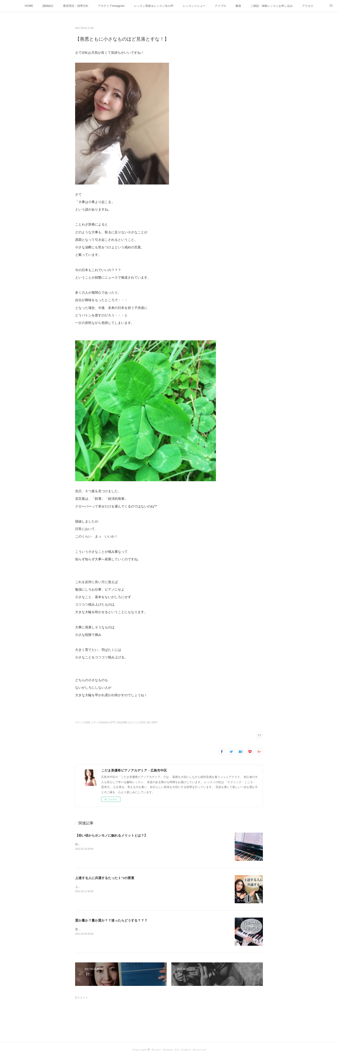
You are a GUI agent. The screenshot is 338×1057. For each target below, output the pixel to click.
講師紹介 (48, 6)
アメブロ (220, 6)
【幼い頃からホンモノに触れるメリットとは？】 (111, 835)
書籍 (238, 6)
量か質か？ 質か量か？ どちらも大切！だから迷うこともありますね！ (118, 929)
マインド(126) (82, 722)
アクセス (307, 6)
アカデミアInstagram (111, 6)
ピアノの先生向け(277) (103, 722)
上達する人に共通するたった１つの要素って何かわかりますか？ (116, 886)
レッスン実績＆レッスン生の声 (153, 6)
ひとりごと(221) (137, 722)
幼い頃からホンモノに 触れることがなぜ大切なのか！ (109, 844)
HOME (29, 6)
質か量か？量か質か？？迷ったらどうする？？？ (111, 920)
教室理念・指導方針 (75, 6)
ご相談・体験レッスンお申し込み (271, 6)
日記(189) (122, 722)
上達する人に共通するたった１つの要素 (104, 878)
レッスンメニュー (194, 6)
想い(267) (152, 722)
